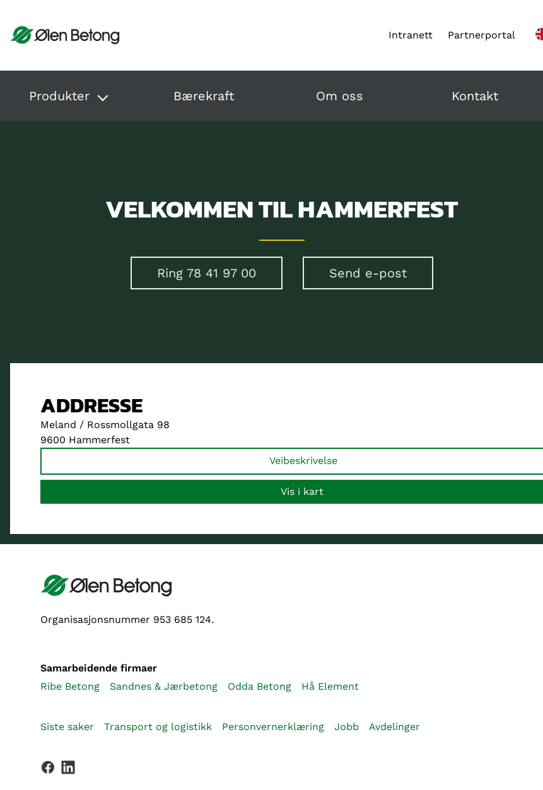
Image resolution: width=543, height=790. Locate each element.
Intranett (410, 35)
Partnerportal (481, 35)
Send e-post (368, 273)
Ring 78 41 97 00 (206, 273)
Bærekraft (203, 95)
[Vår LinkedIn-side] (68, 770)
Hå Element (330, 686)
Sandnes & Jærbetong (164, 686)
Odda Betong (259, 686)
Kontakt (475, 95)
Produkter (59, 95)
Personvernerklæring (273, 727)
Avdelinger (394, 727)
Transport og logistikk (158, 727)
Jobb (346, 727)
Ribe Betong (70, 686)
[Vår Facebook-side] (47, 767)
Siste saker (67, 727)
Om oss (339, 95)
